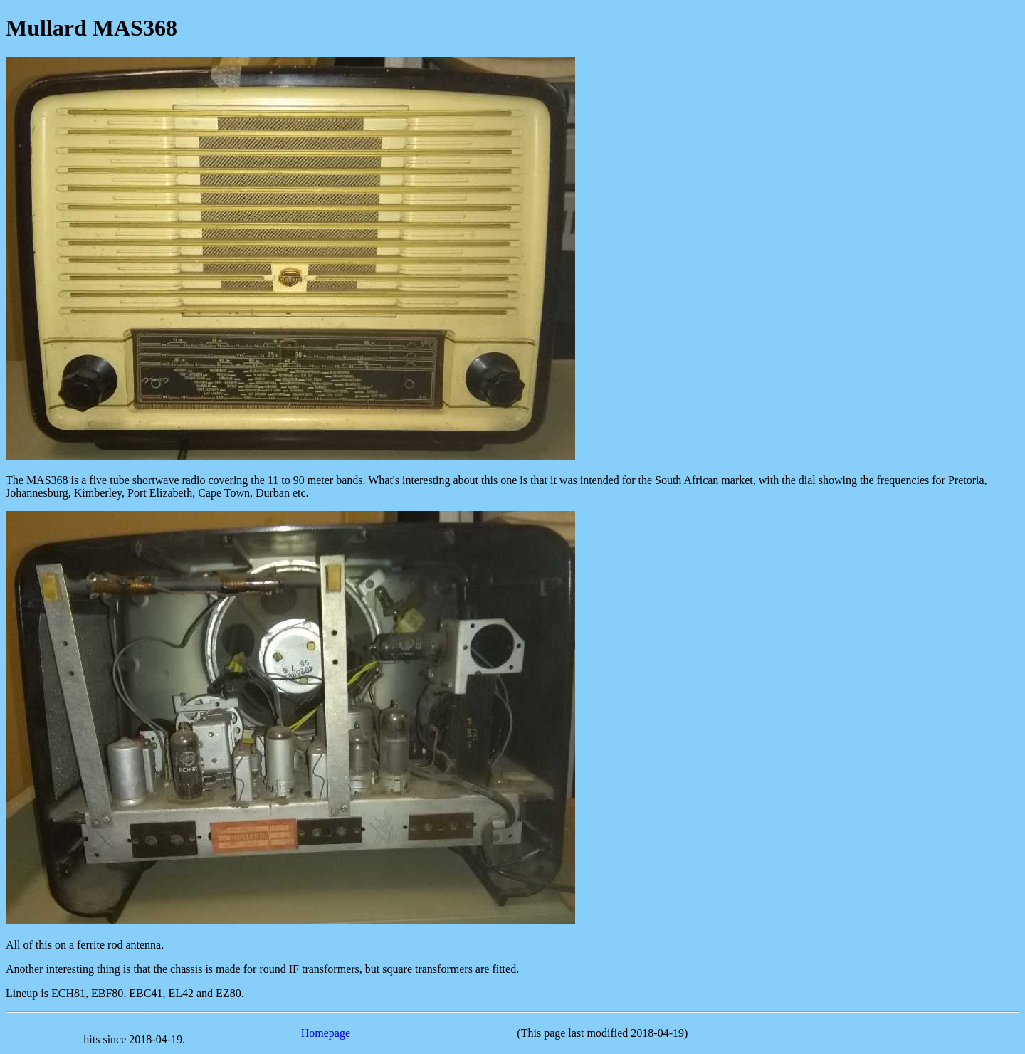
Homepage (325, 1033)
